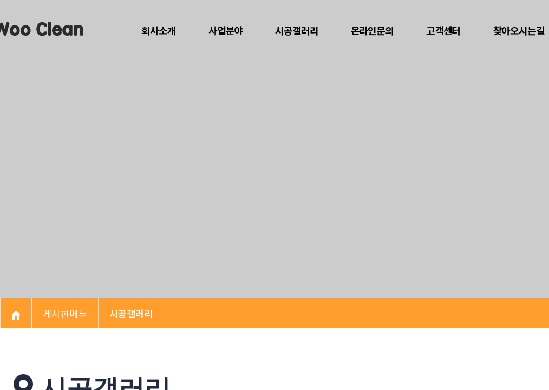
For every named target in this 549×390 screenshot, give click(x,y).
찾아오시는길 (518, 30)
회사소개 (158, 30)
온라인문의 (372, 30)
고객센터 (443, 30)
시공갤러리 (296, 30)
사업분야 (225, 30)
